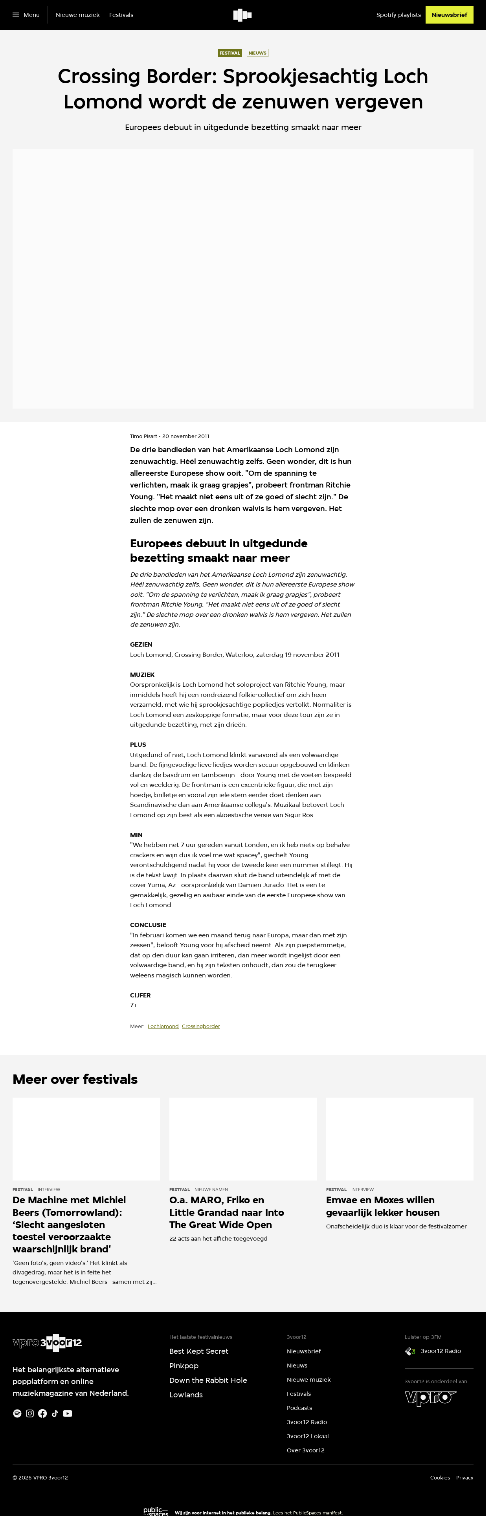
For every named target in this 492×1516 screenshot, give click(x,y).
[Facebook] (42, 1413)
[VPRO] (431, 1399)
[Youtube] (67, 1413)
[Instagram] (30, 1413)
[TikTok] (55, 1413)
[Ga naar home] (243, 15)
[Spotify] (17, 1413)
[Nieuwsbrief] (450, 15)
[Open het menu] (26, 15)
